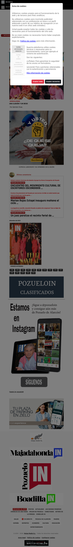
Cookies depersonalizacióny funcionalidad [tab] (18, 64)
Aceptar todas (38, 81)
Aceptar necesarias (53, 81)
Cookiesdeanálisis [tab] (18, 57)
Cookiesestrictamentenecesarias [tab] (18, 49)
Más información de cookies (38, 73)
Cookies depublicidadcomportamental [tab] (18, 72)
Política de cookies (28, 41)
